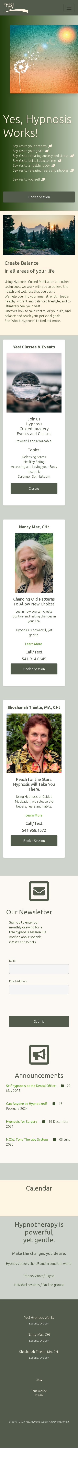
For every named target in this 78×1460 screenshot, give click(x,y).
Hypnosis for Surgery (21, 1121)
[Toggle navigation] (69, 8)
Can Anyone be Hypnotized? (27, 1103)
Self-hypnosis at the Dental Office (31, 1086)
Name (12, 960)
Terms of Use (39, 1390)
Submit (39, 1021)
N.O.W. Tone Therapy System (27, 1139)
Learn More (34, 644)
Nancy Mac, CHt (39, 1334)
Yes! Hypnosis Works (39, 1317)
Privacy (39, 1394)
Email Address (18, 981)
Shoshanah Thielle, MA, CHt (39, 1352)
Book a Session (39, 197)
